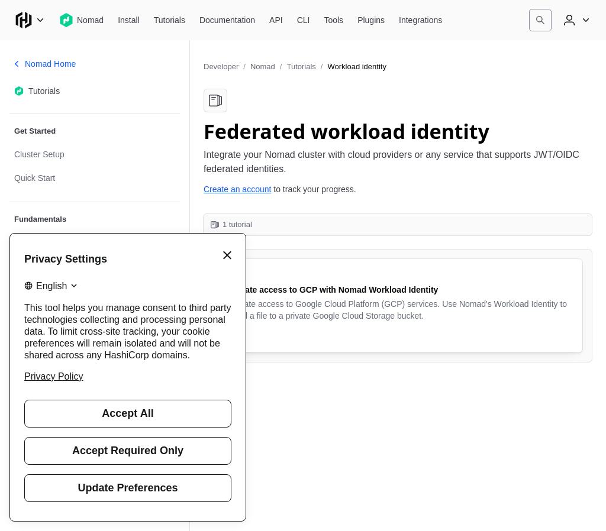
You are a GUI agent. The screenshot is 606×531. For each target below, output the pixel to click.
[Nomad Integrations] (420, 20)
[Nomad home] (81, 20)
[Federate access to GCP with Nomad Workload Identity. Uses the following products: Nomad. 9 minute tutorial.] (397, 305)
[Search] (540, 20)
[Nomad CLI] (303, 20)
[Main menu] (29, 20)
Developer (221, 66)
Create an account (237, 189)
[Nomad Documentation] (227, 20)
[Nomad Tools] (333, 20)
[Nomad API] (276, 20)
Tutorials (300, 66)
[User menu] (575, 20)
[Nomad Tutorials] (169, 20)
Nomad (262, 66)
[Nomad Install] (129, 20)
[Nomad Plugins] (371, 20)
